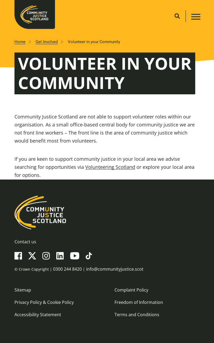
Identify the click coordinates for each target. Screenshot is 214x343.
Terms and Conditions (137, 315)
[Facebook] (18, 255)
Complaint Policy (131, 290)
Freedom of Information (139, 302)
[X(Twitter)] (32, 255)
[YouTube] (74, 255)
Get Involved (47, 41)
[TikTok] (89, 255)
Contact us (25, 242)
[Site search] (177, 16)
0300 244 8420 (67, 269)
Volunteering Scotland (110, 167)
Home (19, 41)
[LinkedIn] (60, 255)
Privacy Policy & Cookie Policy (44, 302)
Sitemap (22, 290)
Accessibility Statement (37, 315)
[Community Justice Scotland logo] (107, 212)
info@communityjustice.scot (114, 269)
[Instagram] (46, 255)
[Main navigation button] (195, 17)
